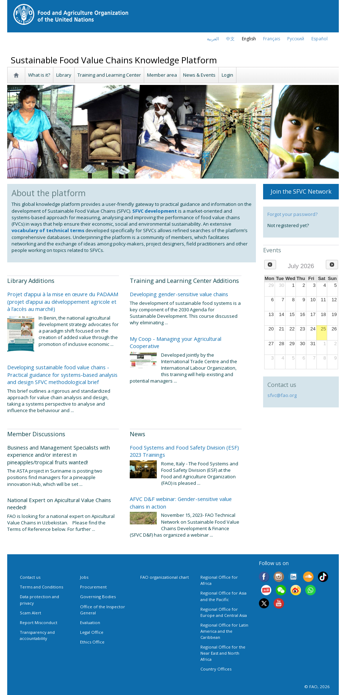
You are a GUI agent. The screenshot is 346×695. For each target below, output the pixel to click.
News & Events (199, 75)
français (271, 39)
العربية (213, 39)
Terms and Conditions (41, 587)
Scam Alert (30, 612)
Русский (295, 39)
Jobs (84, 577)
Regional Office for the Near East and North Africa (222, 653)
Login (227, 75)
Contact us (30, 577)
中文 (230, 39)
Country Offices (215, 669)
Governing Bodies (98, 596)
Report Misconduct (38, 622)
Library (63, 75)
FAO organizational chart (164, 577)
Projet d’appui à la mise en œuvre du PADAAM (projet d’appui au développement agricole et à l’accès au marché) (62, 301)
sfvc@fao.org (282, 395)
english (249, 39)
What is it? (39, 75)
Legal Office (91, 632)
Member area (162, 75)
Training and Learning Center (109, 75)
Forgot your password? (292, 214)
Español (319, 39)
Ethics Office (92, 642)
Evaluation (90, 622)
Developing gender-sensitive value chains (179, 294)
